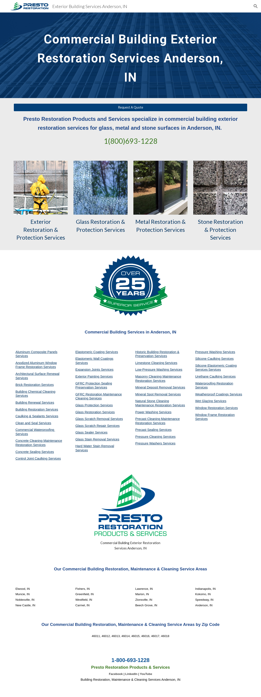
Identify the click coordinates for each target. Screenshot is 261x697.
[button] (255, 6)
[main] (130, 55)
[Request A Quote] (130, 107)
